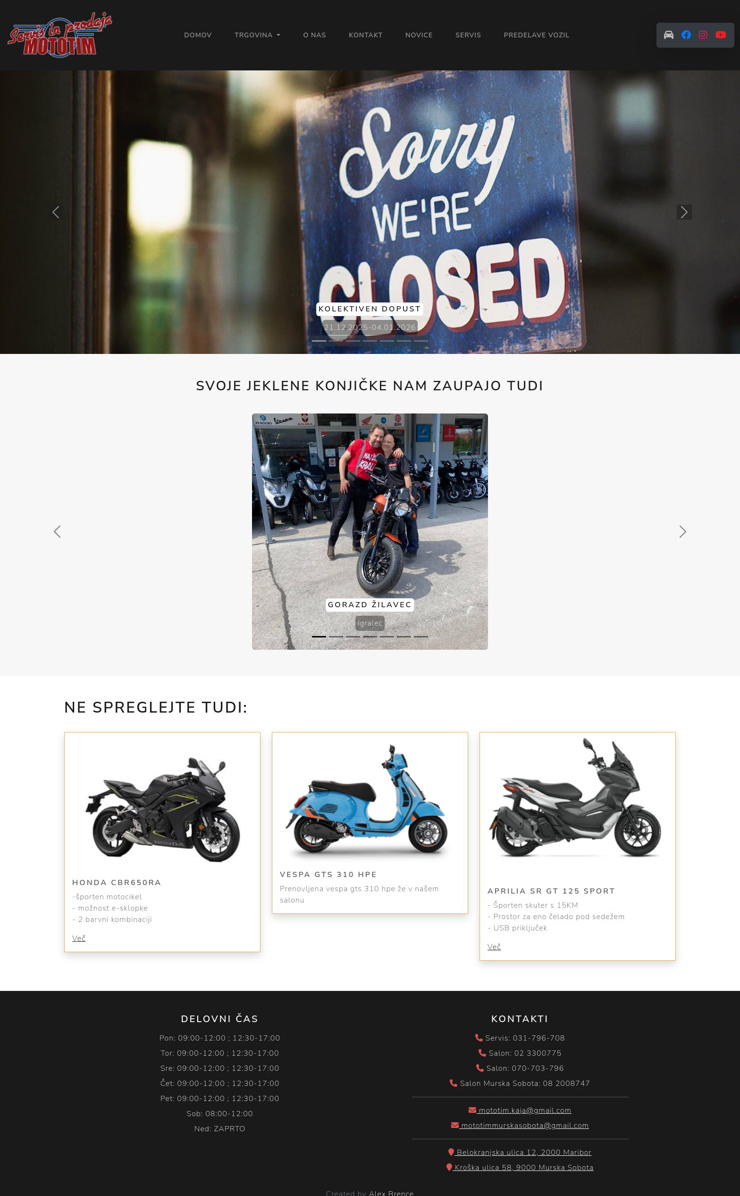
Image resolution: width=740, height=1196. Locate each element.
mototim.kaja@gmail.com (520, 1110)
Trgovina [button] (255, 35)
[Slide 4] (370, 341)
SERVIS (468, 35)
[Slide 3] (353, 341)
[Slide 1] (319, 341)
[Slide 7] (421, 341)
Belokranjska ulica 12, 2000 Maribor (519, 1152)
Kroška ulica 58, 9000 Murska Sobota (520, 1167)
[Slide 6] (404, 341)
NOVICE (419, 35)
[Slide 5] (387, 341)
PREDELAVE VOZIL (537, 35)
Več (78, 938)
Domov (198, 35)
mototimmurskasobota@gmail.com (520, 1125)
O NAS (314, 35)
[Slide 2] (336, 341)
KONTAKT (366, 35)
